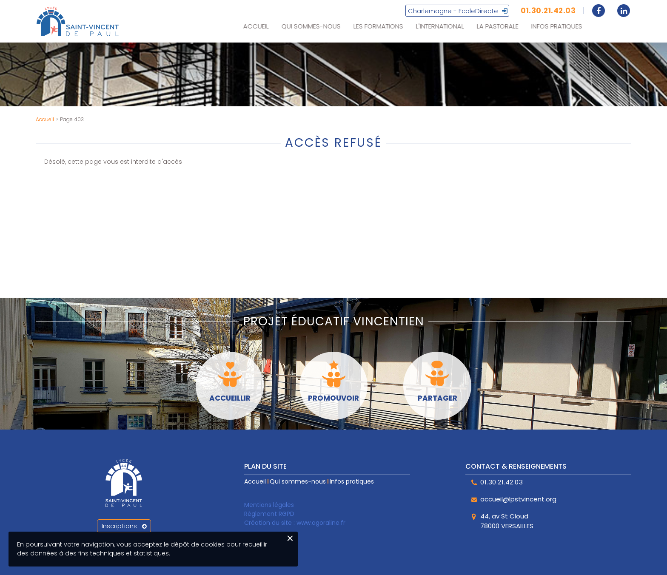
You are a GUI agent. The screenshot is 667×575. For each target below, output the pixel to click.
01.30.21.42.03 (548, 11)
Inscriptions (124, 525)
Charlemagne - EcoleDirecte (453, 11)
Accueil (45, 119)
